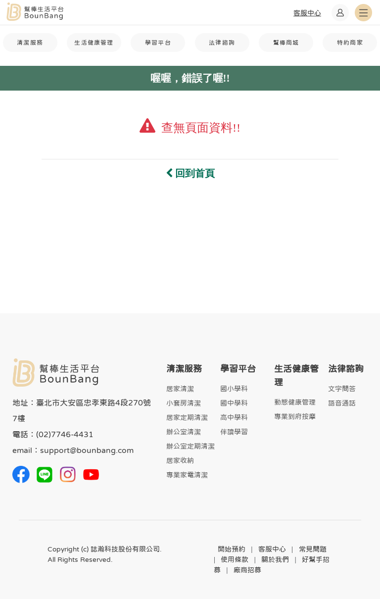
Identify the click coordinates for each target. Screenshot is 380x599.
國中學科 (234, 402)
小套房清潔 (183, 402)
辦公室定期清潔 (190, 446)
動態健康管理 (295, 402)
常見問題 (313, 549)
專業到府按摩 (295, 416)
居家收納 (180, 460)
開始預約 (231, 549)
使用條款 (234, 559)
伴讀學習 (234, 431)
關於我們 (275, 559)
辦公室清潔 (183, 431)
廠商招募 (247, 569)
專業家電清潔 (187, 474)
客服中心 (272, 549)
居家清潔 (180, 388)
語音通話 (342, 402)
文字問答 (342, 388)
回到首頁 (190, 173)
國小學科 (234, 388)
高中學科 (234, 417)
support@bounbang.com (87, 450)
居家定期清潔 (187, 417)
